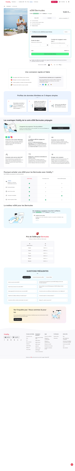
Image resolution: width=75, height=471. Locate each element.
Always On (28, 347)
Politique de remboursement (47, 342)
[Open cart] (69, 2)
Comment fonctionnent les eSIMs (38, 277)
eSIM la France (37, 342)
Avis (27, 340)
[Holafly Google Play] (15, 337)
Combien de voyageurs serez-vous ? (59, 40)
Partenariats (56, 338)
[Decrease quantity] (52, 46)
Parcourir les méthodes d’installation (40, 109)
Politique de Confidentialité (47, 339)
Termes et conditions (48, 336)
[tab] (36, 18)
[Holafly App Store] (7, 337)
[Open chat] (72, 464)
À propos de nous (29, 336)
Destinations (15, 2)
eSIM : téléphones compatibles (66, 339)
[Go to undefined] (4, 6)
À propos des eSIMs (26, 277)
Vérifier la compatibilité (16, 108)
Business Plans (56, 336)
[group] (22, 282)
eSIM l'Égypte (37, 349)
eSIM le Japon (37, 344)
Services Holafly (49, 277)
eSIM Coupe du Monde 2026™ (39, 338)
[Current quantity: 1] (60, 46)
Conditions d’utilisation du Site (48, 348)
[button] (66, 2)
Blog (63, 336)
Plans (27, 338)
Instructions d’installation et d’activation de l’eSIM (67, 342)
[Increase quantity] (67, 46)
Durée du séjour (35, 40)
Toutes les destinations (39, 351)
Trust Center (28, 349)
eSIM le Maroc (37, 340)
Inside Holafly (28, 345)
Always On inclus (35, 25)
